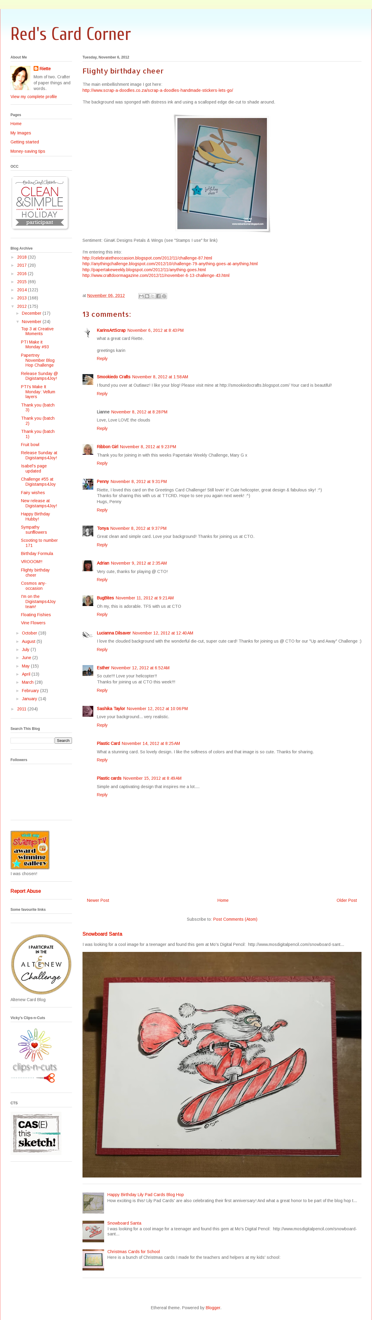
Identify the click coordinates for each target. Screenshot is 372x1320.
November (32, 321)
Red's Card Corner (70, 34)
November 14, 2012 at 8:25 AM (151, 743)
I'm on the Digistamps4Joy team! (38, 601)
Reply (102, 358)
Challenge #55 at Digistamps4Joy (38, 482)
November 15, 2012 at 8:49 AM (152, 778)
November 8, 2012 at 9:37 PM (138, 528)
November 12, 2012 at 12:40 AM (163, 633)
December (32, 313)
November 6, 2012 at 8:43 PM (156, 330)
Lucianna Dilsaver (114, 633)
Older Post (347, 900)
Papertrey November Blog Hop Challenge (38, 360)
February (31, 690)
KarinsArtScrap (111, 330)
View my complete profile (33, 96)
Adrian (103, 563)
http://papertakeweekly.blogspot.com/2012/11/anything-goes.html (144, 269)
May (26, 666)
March (28, 682)
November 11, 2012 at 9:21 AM (145, 598)
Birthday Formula (37, 553)
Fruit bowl (30, 444)
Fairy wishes (33, 492)
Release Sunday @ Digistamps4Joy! (39, 376)
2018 (22, 257)
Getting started (24, 142)
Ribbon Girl (107, 446)
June (27, 657)
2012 (22, 306)
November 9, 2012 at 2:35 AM (139, 563)
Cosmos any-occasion (33, 586)
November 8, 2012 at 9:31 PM (139, 481)
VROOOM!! (31, 561)
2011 (22, 708)
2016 (22, 273)
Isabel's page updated (34, 468)
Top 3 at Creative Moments (37, 331)
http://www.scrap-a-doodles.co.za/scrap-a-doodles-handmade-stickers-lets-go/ (157, 90)
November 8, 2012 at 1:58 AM (160, 376)
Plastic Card (108, 743)
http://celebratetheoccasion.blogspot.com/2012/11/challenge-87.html (147, 258)
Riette (45, 68)
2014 (22, 289)
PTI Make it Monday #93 (35, 345)
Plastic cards (109, 778)
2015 (22, 281)
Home (223, 900)
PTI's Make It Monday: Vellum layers (38, 391)
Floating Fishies (36, 614)
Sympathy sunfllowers (34, 530)
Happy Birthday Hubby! (35, 516)
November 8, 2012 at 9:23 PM (148, 446)
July (26, 649)
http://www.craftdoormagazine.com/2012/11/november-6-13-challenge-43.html (156, 275)
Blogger (213, 1307)
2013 (22, 298)
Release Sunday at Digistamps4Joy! (39, 455)
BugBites (105, 598)
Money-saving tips (27, 151)
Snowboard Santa (102, 934)
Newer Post (98, 900)
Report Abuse (25, 891)
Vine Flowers (33, 622)
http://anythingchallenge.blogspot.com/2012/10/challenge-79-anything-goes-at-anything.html (170, 263)
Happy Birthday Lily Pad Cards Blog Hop (145, 1194)
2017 (22, 265)
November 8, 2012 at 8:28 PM (139, 412)
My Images (20, 132)
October (30, 633)
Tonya (103, 528)
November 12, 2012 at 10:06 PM (157, 708)
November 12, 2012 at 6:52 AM (140, 667)
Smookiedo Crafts (113, 376)
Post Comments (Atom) (235, 919)
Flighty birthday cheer (35, 573)
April (27, 674)
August (29, 641)
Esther (103, 667)
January (30, 698)
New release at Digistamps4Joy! (39, 503)
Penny (103, 481)
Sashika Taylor (111, 708)
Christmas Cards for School (133, 1251)
